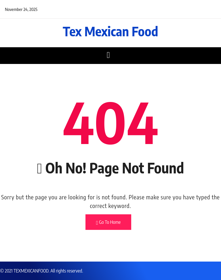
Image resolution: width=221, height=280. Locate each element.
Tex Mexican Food (110, 31)
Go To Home (108, 222)
